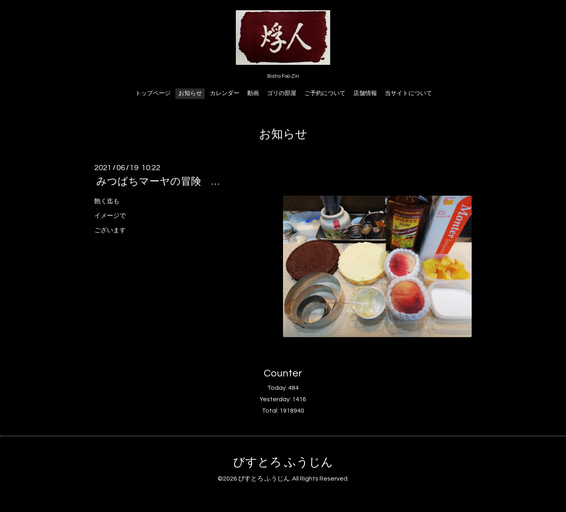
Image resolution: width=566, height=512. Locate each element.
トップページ (153, 93)
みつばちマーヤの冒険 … (157, 181)
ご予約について (324, 93)
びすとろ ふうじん (283, 462)
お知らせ (190, 93)
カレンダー (224, 93)
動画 (253, 93)
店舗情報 (365, 93)
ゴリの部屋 (281, 93)
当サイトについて (408, 93)
